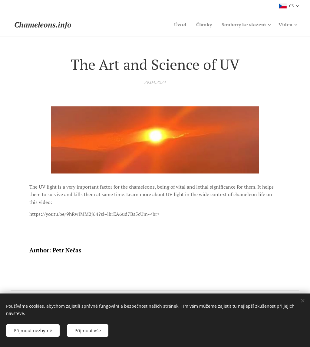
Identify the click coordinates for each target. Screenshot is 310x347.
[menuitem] (176, 24)
